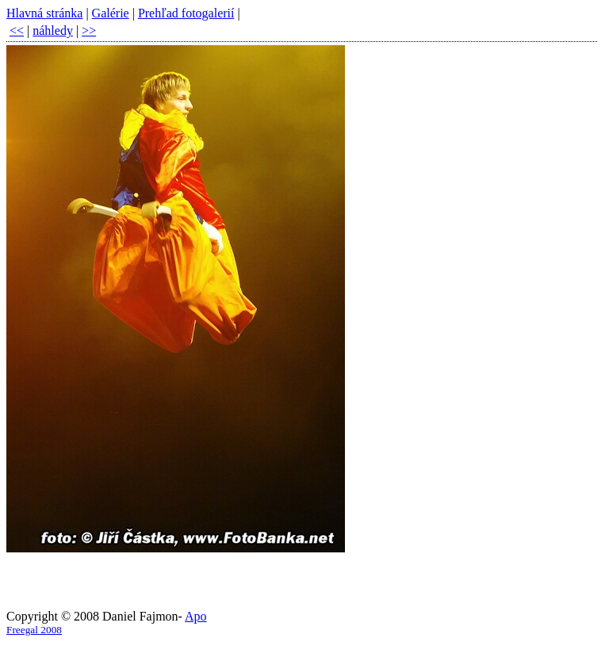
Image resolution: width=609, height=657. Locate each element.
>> (89, 30)
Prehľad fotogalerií (186, 13)
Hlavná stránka (44, 13)
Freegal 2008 (34, 630)
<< (17, 30)
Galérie (110, 13)
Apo (196, 616)
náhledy (53, 30)
